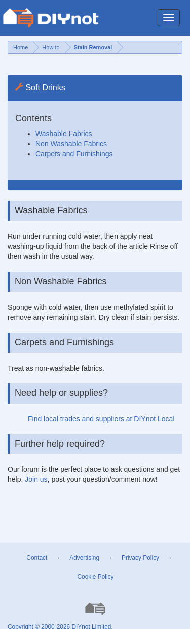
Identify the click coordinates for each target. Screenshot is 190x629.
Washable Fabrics (63, 133)
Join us (36, 479)
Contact (36, 557)
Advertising (84, 557)
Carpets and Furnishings (74, 154)
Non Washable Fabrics (71, 144)
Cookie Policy (95, 576)
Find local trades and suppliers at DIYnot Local (101, 419)
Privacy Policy (140, 557)
